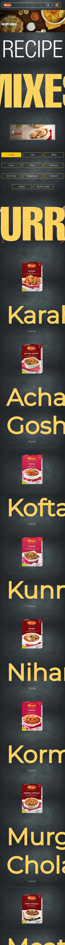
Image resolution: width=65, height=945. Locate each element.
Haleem (54, 176)
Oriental (54, 165)
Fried (11, 165)
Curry (11, 154)
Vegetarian (32, 176)
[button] (13, 132)
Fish (32, 154)
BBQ (53, 154)
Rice (32, 165)
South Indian (43, 186)
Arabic (22, 186)
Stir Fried (11, 176)
